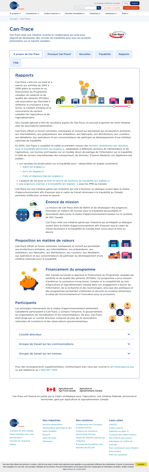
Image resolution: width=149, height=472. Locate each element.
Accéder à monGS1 (112, 8)
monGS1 (113, 424)
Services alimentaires (52, 424)
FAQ (126, 3)
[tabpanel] (74, 223)
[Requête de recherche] (85, 8)
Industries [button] (110, 13)
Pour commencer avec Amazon (123, 448)
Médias (13, 444)
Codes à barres (131, 8)
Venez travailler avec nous (22, 434)
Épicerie (46, 434)
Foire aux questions (118, 455)
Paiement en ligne (119, 431)
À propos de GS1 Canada (21, 431)
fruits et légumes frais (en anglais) (43, 176)
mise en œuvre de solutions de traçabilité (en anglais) (78, 180)
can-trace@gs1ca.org (121, 366)
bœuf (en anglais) (34, 167)
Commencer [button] (31, 13)
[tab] (26, 54)
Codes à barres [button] (51, 13)
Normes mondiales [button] (74, 13)
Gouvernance (16, 437)
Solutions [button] (94, 13)
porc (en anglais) (33, 171)
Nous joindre (115, 451)
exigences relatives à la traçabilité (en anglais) (51, 184)
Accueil (13, 19)
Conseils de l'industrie (20, 441)
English (135, 3)
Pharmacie (47, 441)
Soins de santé (49, 438)
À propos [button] (14, 13)
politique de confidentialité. (76, 469)
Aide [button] (124, 13)
